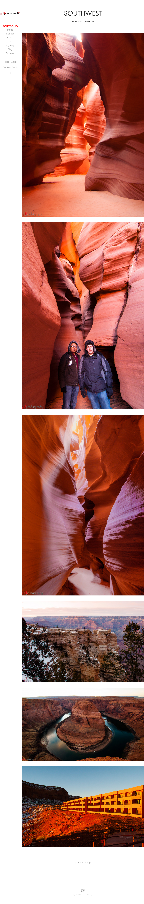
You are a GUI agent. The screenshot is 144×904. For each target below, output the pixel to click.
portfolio (10, 26)
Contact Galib (10, 67)
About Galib (10, 61)
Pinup (10, 29)
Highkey (10, 45)
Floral (10, 37)
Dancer (10, 33)
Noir (10, 41)
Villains (10, 53)
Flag (10, 49)
